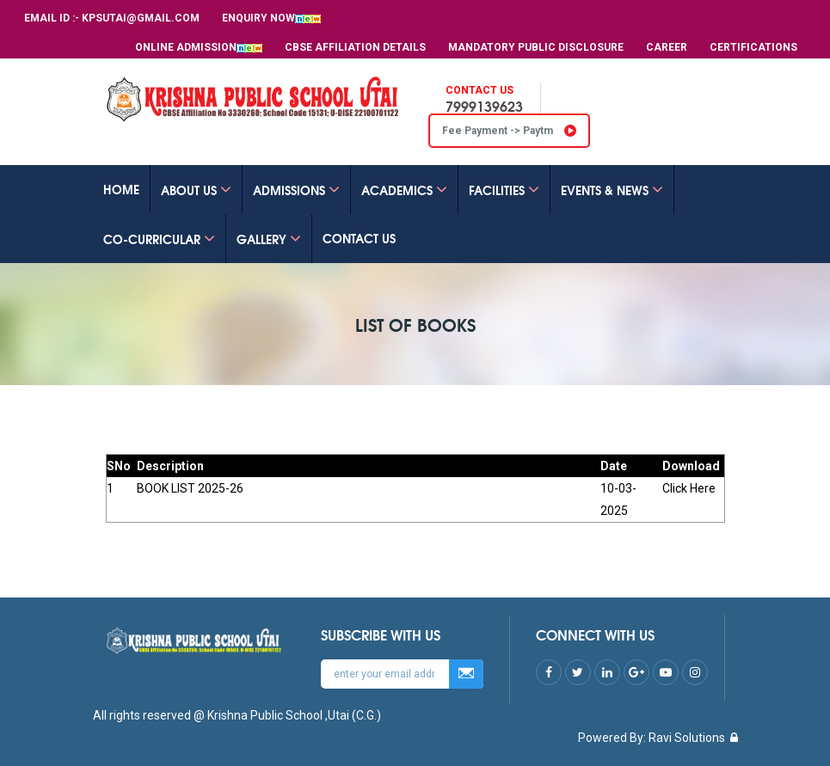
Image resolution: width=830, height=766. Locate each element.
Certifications (753, 47)
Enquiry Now (271, 18)
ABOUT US (196, 190)
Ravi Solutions (687, 738)
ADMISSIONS (296, 190)
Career (666, 47)
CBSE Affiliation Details (355, 47)
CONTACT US (359, 238)
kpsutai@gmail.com (141, 18)
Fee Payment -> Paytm (509, 131)
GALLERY (269, 239)
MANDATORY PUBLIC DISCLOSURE (536, 47)
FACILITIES (504, 190)
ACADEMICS (404, 190)
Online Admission (198, 47)
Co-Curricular (159, 239)
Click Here (689, 488)
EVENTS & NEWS (612, 190)
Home (121, 189)
